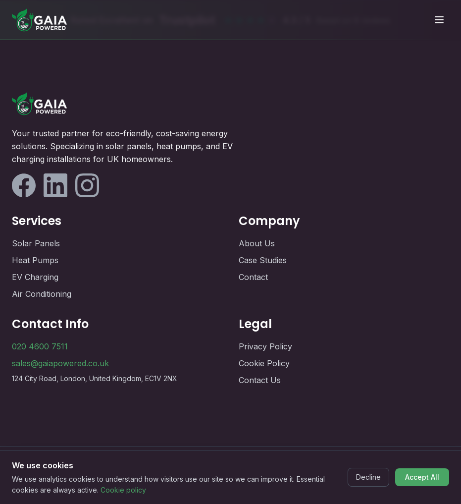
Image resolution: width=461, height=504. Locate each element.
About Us (257, 243)
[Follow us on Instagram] (87, 185)
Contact (253, 277)
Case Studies (263, 260)
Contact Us (260, 380)
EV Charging (35, 277)
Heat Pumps (35, 260)
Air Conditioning (41, 294)
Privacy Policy (265, 346)
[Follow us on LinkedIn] (55, 185)
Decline (368, 477)
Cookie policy (123, 490)
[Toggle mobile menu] (439, 20)
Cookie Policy (264, 363)
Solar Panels (36, 243)
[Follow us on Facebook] (24, 185)
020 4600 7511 (40, 346)
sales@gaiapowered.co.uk (60, 363)
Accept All (422, 477)
